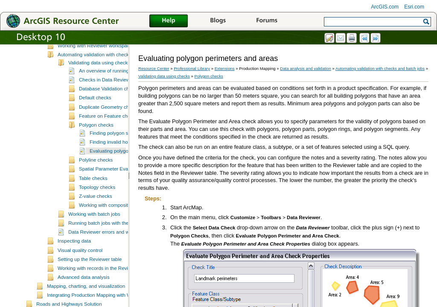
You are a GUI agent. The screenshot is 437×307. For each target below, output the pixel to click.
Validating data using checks (99, 86)
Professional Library (192, 68)
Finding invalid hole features (120, 165)
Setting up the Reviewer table (90, 282)
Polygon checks (96, 148)
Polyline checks (96, 183)
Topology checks (97, 210)
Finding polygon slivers (115, 156)
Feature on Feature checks (108, 139)
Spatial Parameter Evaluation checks (119, 192)
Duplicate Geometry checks (109, 130)
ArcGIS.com (385, 7)
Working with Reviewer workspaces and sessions (111, 69)
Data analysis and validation (305, 68)
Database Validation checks (109, 112)
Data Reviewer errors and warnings (107, 255)
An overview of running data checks (118, 94)
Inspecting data (74, 264)
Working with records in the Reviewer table (104, 291)
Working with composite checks (113, 228)
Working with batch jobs (94, 237)
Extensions (225, 68)
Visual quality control (80, 273)
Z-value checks (95, 219)
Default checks (95, 121)
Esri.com (414, 7)
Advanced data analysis (84, 300)
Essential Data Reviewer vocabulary (97, 60)
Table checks (93, 201)
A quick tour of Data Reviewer (90, 50)
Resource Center (153, 68)
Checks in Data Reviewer (106, 103)
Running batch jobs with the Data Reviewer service (123, 246)
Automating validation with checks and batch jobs (111, 78)
